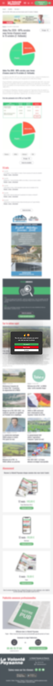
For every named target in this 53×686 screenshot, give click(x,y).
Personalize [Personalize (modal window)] (26, 350)
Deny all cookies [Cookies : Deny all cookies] (26, 347)
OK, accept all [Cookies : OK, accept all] (26, 344)
